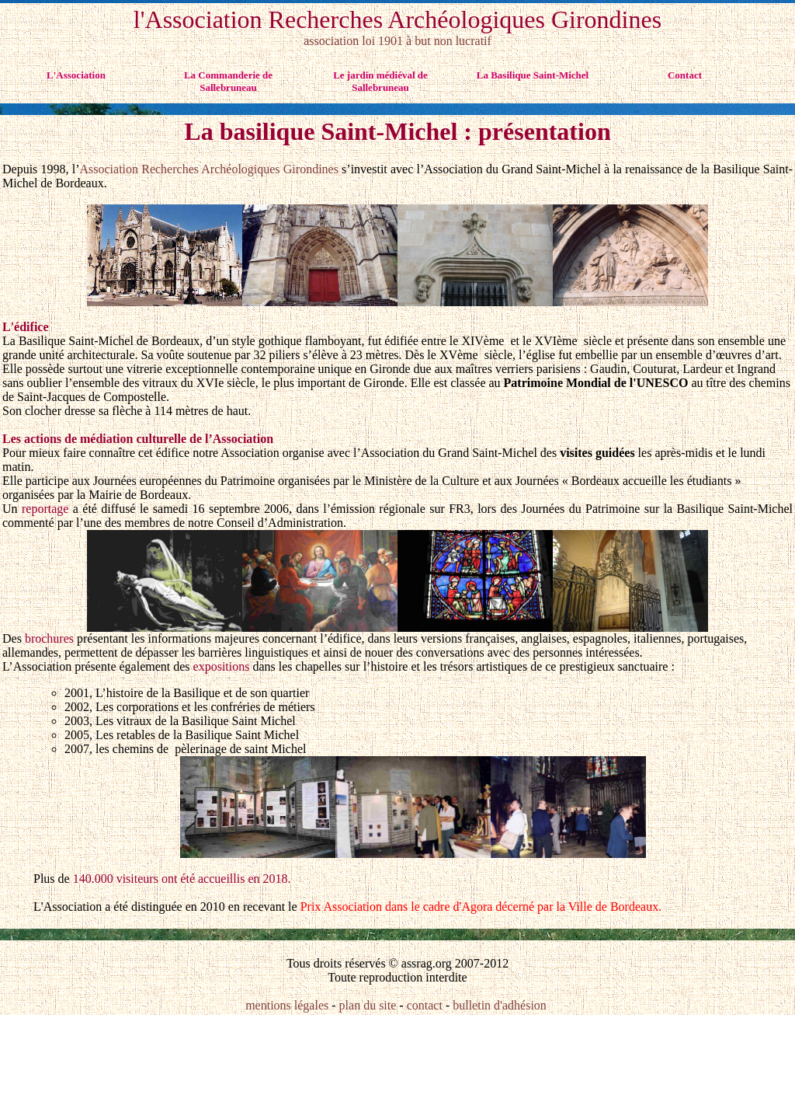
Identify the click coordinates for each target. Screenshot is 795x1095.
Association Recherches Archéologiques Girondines (209, 169)
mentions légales (288, 1005)
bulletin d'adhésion (500, 1005)
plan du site (368, 1005)
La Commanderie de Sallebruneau (228, 81)
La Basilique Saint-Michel (532, 75)
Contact (685, 75)
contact (425, 1005)
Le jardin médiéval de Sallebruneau (380, 81)
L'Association (76, 75)
